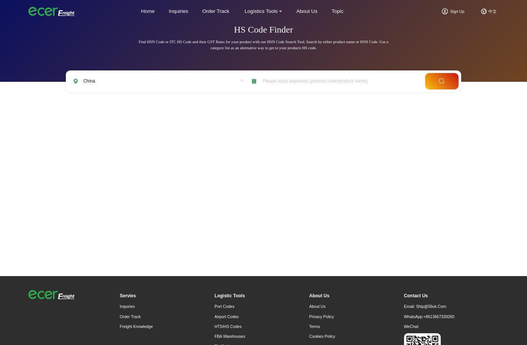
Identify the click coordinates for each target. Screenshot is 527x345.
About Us (307, 11)
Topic (338, 11)
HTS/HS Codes (228, 326)
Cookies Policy (322, 336)
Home (148, 11)
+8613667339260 (438, 316)
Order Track (215, 11)
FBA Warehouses (230, 336)
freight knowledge (136, 326)
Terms (314, 326)
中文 (492, 11)
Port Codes (225, 306)
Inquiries (178, 11)
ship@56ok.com (431, 306)
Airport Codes (227, 316)
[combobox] (341, 81)
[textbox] (341, 81)
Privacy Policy (321, 316)
